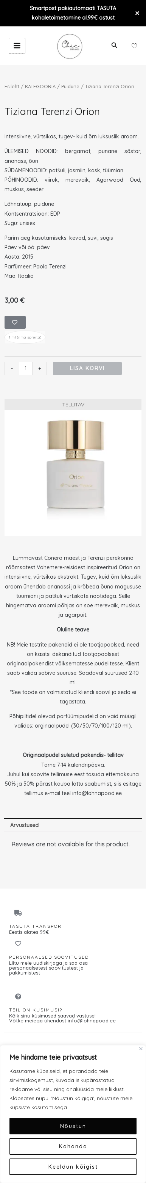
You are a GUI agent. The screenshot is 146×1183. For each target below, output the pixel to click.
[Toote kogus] (26, 368)
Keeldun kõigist (73, 1166)
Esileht (12, 86)
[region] (73, 1114)
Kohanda (73, 1146)
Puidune (70, 86)
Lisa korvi (87, 368)
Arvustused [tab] (24, 825)
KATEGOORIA (40, 86)
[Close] (141, 1048)
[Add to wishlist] (15, 322)
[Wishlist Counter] (134, 45)
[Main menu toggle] (17, 46)
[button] (114, 46)
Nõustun (73, 1126)
